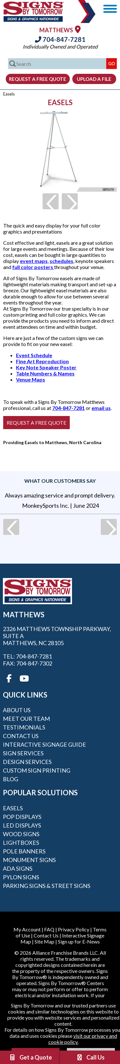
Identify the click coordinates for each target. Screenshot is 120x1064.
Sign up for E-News (79, 941)
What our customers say (60, 481)
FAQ (49, 929)
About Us (16, 709)
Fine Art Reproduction (42, 361)
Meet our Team (26, 718)
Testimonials (24, 727)
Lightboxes (21, 842)
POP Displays (22, 816)
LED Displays (22, 825)
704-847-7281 (60, 39)
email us (101, 408)
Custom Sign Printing (36, 770)
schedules (61, 261)
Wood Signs (21, 833)
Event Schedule (34, 355)
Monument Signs (29, 859)
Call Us (90, 1057)
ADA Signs (17, 868)
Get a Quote (30, 1057)
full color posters (33, 267)
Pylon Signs (21, 877)
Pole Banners (24, 851)
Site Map (44, 941)
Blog (10, 779)
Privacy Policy (73, 929)
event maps (34, 261)
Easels (13, 808)
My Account (27, 929)
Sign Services (23, 753)
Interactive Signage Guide (44, 744)
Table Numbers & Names (45, 373)
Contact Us (20, 735)
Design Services (27, 761)
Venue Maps (30, 379)
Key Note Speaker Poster (46, 367)
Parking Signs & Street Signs (46, 885)
